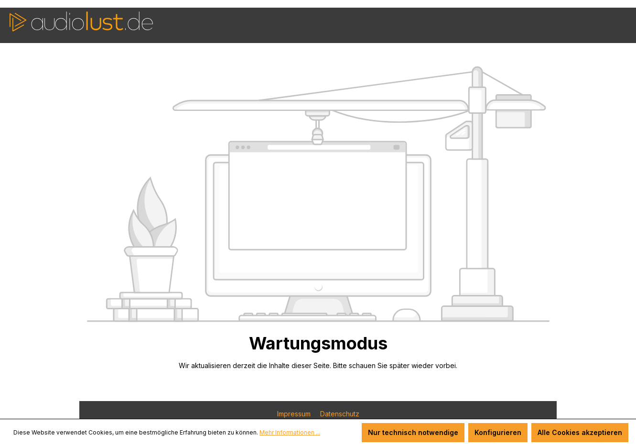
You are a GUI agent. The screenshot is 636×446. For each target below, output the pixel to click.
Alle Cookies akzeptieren (580, 432)
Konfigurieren (497, 432)
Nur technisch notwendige (413, 432)
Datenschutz (339, 414)
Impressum (295, 414)
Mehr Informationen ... (289, 432)
